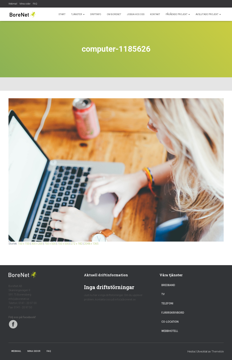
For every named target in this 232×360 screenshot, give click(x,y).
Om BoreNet (114, 14)
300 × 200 (37, 243)
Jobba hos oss (135, 14)
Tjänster (78, 14)
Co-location (170, 321)
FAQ (35, 3)
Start (62, 14)
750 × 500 (50, 243)
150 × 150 (23, 243)
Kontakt (155, 14)
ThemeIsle (217, 351)
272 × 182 (76, 243)
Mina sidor (25, 3)
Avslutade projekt (208, 14)
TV (163, 294)
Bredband (168, 285)
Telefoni (167, 303)
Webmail (12, 3)
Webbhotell (169, 330)
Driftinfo (95, 14)
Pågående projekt (178, 14)
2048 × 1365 (91, 243)
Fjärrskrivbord (172, 312)
